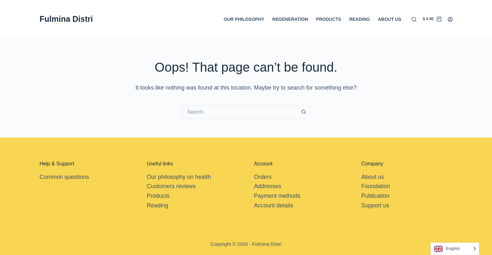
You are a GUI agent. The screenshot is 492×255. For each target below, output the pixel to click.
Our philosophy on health (179, 177)
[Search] (414, 19)
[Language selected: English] (455, 249)
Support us (375, 205)
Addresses (267, 186)
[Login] (450, 19)
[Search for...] (239, 112)
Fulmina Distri (66, 18)
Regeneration (290, 19)
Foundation (375, 186)
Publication (375, 196)
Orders (263, 177)
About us (389, 19)
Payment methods (277, 196)
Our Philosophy (244, 19)
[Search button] (303, 112)
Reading (359, 19)
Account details (273, 205)
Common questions (64, 177)
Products (328, 19)
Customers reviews (171, 186)
